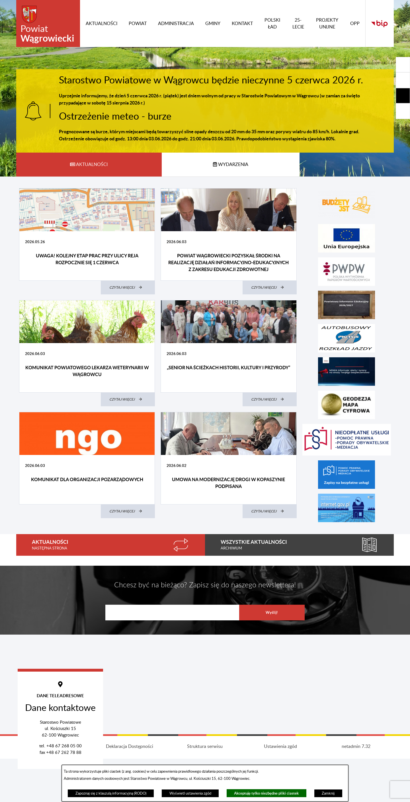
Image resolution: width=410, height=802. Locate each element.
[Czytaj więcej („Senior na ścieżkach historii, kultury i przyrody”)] (270, 399)
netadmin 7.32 (356, 789)
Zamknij (328, 793)
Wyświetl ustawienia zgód (190, 793)
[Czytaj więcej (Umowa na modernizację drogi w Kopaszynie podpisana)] (270, 511)
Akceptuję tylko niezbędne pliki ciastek (266, 793)
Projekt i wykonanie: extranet (54, 789)
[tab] (89, 165)
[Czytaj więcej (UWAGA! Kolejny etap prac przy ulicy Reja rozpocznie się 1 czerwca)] (128, 287)
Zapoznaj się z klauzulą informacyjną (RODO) (110, 793)
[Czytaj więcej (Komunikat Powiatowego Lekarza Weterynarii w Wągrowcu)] (128, 399)
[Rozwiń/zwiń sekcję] (403, 64)
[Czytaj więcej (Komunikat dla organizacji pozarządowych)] (128, 511)
